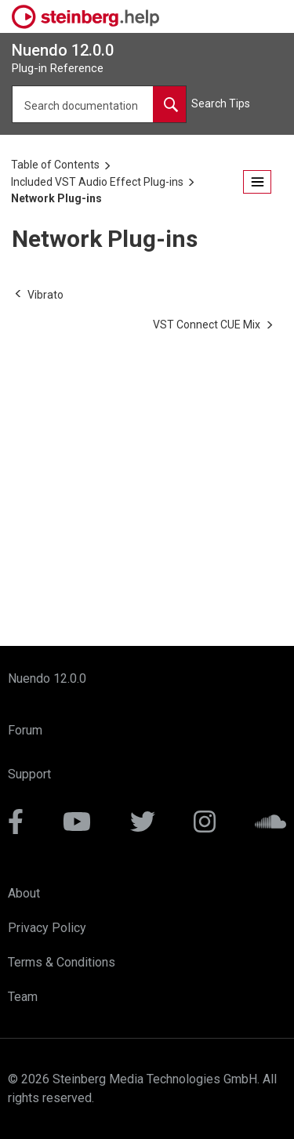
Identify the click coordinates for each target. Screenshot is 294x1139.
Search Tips (220, 103)
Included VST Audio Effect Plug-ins (97, 182)
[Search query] (99, 104)
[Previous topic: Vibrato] (45, 294)
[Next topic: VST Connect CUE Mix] (206, 324)
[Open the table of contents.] (257, 182)
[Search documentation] (169, 104)
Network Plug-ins (56, 198)
